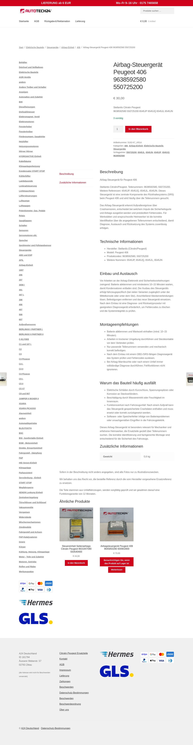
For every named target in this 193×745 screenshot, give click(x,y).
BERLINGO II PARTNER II (31, 334)
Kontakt (63, 659)
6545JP (157, 152)
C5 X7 (22, 388)
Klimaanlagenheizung (29, 166)
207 (20, 280)
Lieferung (80, 21)
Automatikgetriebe (28, 423)
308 (20, 300)
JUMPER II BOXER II (29, 398)
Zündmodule (25, 527)
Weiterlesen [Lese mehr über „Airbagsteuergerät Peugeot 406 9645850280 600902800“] (116, 570)
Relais (22, 216)
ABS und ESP (25, 255)
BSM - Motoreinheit (28, 443)
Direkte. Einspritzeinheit (30, 448)
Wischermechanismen (30, 522)
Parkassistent (25, 473)
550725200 (131, 152)
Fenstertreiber (26, 131)
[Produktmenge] (118, 129)
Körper (22, 547)
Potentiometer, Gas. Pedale (32, 211)
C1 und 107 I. (25, 344)
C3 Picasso (24, 359)
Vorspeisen (24, 512)
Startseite (24, 21)
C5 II (21, 384)
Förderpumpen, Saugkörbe (32, 136)
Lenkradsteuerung (28, 186)
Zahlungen (65, 681)
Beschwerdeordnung (70, 704)
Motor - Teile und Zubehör (31, 557)
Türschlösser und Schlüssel (32, 502)
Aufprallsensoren (27, 324)
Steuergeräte (53, 47)
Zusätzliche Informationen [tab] (72, 182)
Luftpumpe (24, 201)
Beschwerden (66, 687)
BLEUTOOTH (25, 428)
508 (20, 314)
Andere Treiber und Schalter (32, 87)
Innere (22, 542)
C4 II (21, 369)
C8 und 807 (24, 393)
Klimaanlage (25, 468)
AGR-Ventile (25, 77)
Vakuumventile (26, 507)
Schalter (23, 225)
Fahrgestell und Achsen (30, 532)
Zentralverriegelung (28, 497)
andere (22, 82)
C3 (20, 354)
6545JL (141, 152)
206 (20, 275)
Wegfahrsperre (26, 487)
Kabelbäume (25, 161)
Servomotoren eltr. (28, 235)
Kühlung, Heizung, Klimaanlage (34, 552)
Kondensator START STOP (32, 171)
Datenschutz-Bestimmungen (74, 692)
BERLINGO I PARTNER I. (31, 329)
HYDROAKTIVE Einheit (30, 156)
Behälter (23, 62)
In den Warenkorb (138, 129)
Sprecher (23, 240)
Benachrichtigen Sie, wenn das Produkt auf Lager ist (117, 562)
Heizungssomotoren (29, 146)
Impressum (65, 670)
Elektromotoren (26, 121)
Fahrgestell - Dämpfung (30, 453)
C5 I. (21, 379)
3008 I (22, 285)
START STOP (25, 483)
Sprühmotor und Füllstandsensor (35, 245)
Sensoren (23, 230)
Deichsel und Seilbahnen (31, 67)
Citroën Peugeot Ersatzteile (73, 653)
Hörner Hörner (26, 151)
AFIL (21, 260)
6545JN (149, 152)
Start (21, 47)
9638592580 (119, 156)
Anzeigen (23, 92)
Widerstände (25, 517)
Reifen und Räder (27, 566)
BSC (21, 433)
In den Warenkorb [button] (76, 563)
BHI (20, 102)
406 (78, 47)
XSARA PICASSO (27, 408)
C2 (20, 349)
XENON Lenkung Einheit (31, 492)
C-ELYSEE (24, 339)
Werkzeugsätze (26, 571)
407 (20, 309)
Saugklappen (25, 220)
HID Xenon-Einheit (28, 463)
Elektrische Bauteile (35, 47)
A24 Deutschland (30, 728)
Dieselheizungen (27, 107)
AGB (36, 21)
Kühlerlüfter (24, 176)
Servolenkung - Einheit (30, 478)
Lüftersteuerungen (28, 196)
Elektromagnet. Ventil (29, 117)
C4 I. (21, 364)
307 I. (21, 295)
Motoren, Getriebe (27, 562)
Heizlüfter (23, 141)
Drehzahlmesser (27, 112)
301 (20, 290)
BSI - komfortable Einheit (31, 438)
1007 (21, 270)
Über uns (64, 709)
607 (20, 319)
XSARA (22, 403)
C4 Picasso (24, 374)
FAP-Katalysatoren (28, 537)
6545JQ (166, 152)
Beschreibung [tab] (66, 174)
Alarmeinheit (25, 413)
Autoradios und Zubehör (31, 97)
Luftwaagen (24, 206)
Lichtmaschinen (27, 191)
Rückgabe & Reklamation (57, 21)
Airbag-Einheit (67, 47)
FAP (21, 458)
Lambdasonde (26, 181)
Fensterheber (25, 126)
